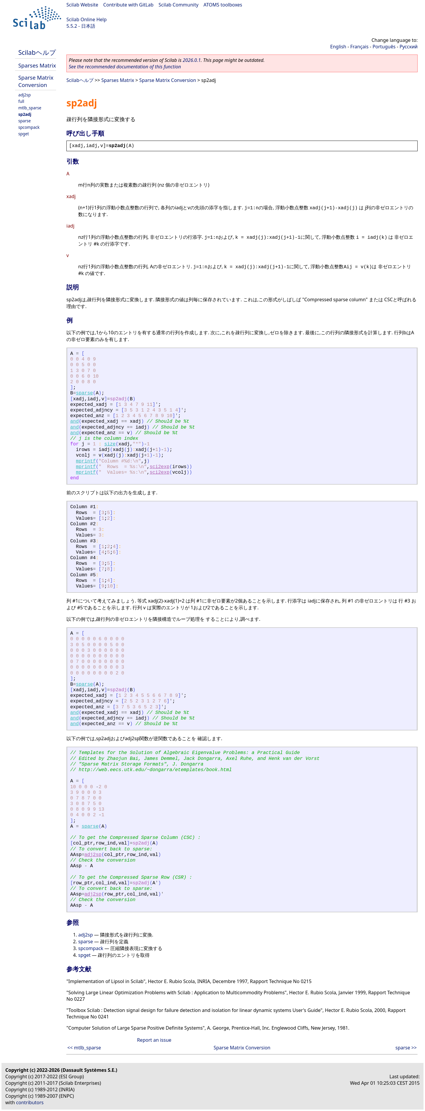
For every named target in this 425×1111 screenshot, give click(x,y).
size (109, 444)
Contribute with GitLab (128, 4)
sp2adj (24, 114)
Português (383, 46)
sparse (24, 121)
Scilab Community (178, 4)
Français (359, 46)
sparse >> (406, 1047)
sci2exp (159, 467)
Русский (409, 46)
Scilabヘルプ (37, 52)
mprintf (86, 461)
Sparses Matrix (37, 65)
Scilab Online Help (86, 19)
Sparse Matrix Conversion (35, 81)
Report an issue (154, 1040)
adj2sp (24, 95)
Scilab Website (82, 4)
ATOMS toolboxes (223, 4)
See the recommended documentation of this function (125, 66)
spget (23, 133)
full (21, 101)
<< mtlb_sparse (84, 1047)
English (338, 46)
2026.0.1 (192, 60)
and (74, 421)
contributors (30, 1102)
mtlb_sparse (29, 108)
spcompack (29, 127)
